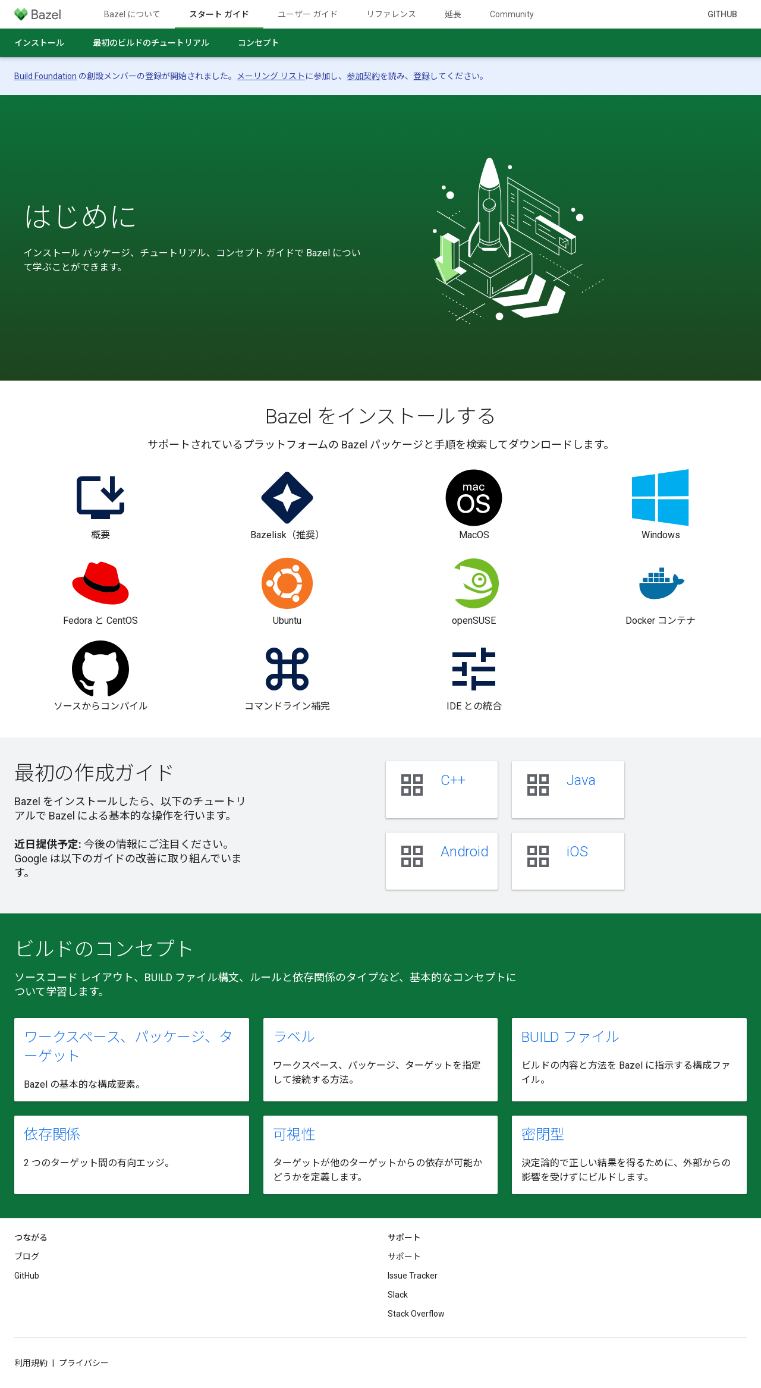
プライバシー (84, 1363)
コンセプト (258, 43)
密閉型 (542, 1134)
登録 (421, 76)
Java (581, 780)
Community (512, 14)
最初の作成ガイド (94, 773)
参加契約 (363, 76)
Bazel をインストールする (380, 416)
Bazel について (132, 14)
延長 (453, 14)
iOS (577, 851)
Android (464, 851)
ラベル (294, 1037)
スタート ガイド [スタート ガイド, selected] (219, 14)
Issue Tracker (413, 1275)
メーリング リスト (271, 76)
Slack (398, 1294)
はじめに (80, 217)
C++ (453, 780)
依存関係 (52, 1134)
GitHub (722, 14)
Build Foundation (45, 76)
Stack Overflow (416, 1313)
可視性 (294, 1134)
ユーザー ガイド (308, 14)
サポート (404, 1256)
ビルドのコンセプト (104, 949)
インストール (39, 43)
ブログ (26, 1256)
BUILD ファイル (570, 1037)
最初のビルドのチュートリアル (151, 43)
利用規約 (31, 1363)
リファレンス (391, 14)
